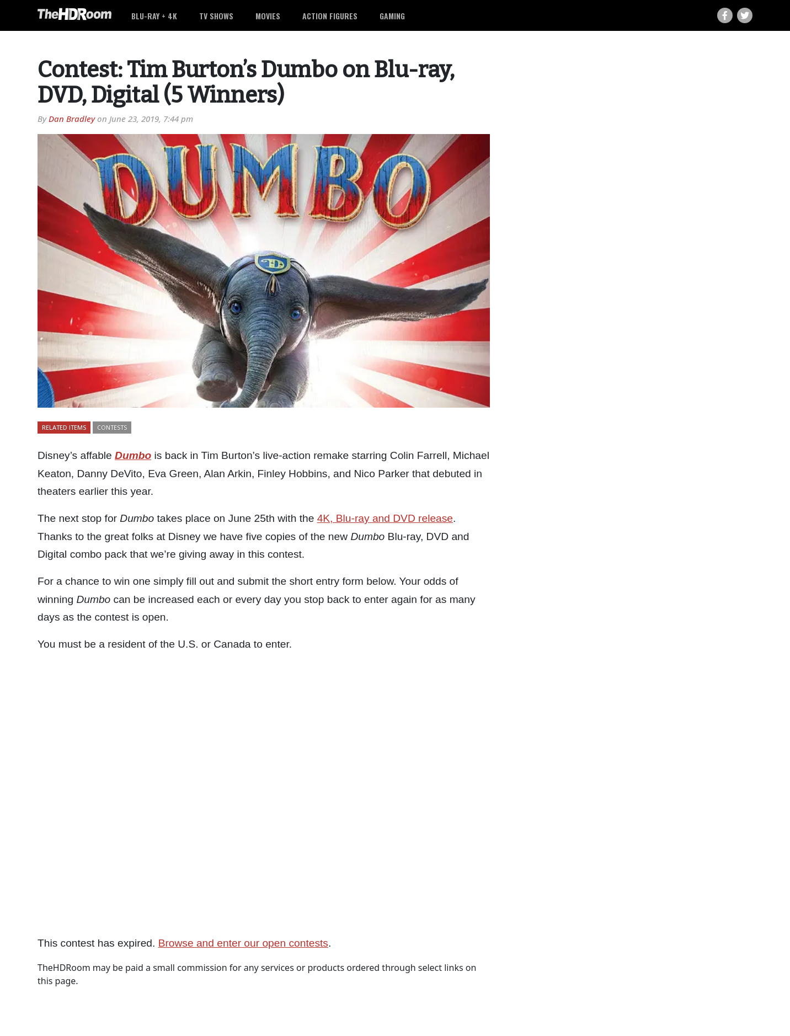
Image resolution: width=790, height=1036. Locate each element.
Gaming (392, 16)
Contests (112, 427)
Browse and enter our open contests (243, 943)
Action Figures (329, 16)
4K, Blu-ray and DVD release (385, 518)
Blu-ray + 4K (154, 16)
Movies (267, 16)
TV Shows (216, 16)
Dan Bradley (72, 118)
